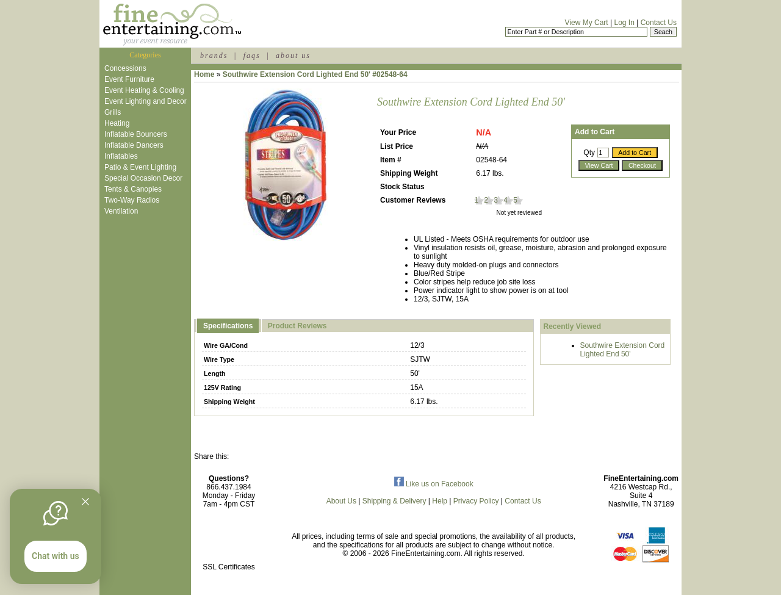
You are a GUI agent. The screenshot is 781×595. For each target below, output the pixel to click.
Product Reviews (297, 326)
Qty (589, 152)
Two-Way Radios (131, 200)
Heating (116, 123)
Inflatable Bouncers (135, 134)
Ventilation (121, 211)
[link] (228, 541)
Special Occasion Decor (143, 178)
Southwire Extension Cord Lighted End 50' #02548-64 (315, 74)
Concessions (125, 68)
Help (439, 501)
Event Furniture (129, 79)
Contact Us (659, 22)
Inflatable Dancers (134, 145)
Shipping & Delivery (394, 501)
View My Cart (586, 22)
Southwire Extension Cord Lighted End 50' (622, 349)
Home (204, 74)
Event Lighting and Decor (145, 101)
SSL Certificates (229, 567)
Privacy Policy (476, 501)
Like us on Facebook (433, 484)
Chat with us (55, 556)
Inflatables (121, 156)
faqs (252, 55)
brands (214, 55)
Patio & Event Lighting (140, 167)
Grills (112, 112)
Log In (624, 22)
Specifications (228, 326)
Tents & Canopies (133, 189)
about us (293, 55)
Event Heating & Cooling (144, 90)
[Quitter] (85, 501)
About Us (341, 501)
